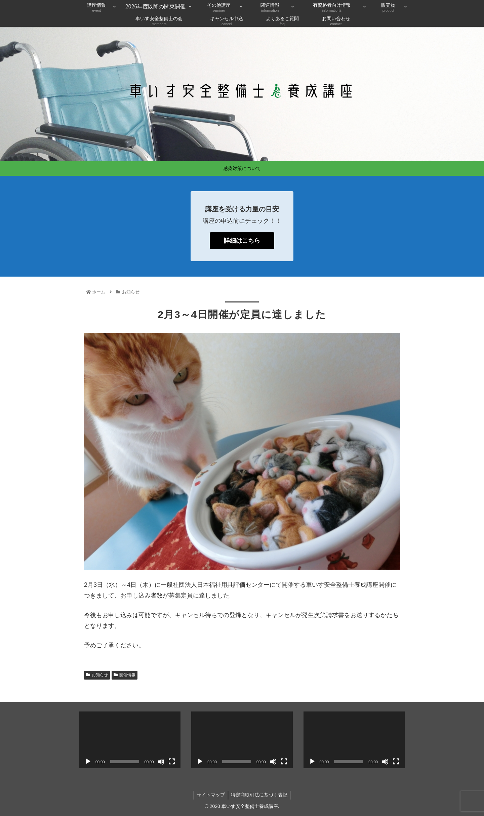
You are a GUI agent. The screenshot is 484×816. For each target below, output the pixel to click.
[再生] (88, 761)
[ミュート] (161, 761)
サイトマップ (210, 795)
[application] (129, 739)
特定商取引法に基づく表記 (260, 795)
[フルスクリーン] (171, 761)
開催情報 (124, 674)
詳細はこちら (242, 240)
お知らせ (97, 674)
